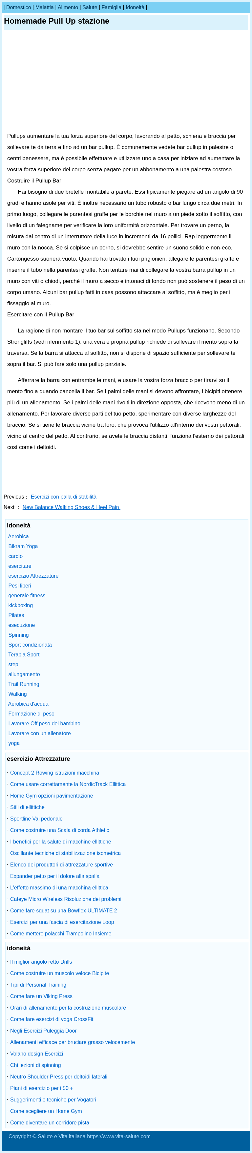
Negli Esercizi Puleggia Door (43, 1031)
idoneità (135, 7)
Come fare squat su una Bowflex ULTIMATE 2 (63, 910)
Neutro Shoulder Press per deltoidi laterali (58, 1076)
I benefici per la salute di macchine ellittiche (60, 841)
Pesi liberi (19, 585)
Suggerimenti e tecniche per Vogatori (53, 1099)
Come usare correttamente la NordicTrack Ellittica (68, 784)
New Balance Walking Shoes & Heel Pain (71, 507)
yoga (14, 743)
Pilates (16, 615)
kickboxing (20, 605)
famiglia (111, 7)
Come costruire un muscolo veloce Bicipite (59, 973)
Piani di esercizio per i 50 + (41, 1088)
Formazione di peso (31, 713)
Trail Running (23, 684)
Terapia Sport (23, 654)
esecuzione (21, 625)
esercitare (19, 566)
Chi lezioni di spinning (35, 1065)
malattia (44, 7)
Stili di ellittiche (27, 807)
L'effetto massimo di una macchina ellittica (59, 887)
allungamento (24, 674)
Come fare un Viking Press (41, 996)
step (13, 664)
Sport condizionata (30, 645)
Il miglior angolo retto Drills (41, 962)
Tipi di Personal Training (38, 985)
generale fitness (26, 595)
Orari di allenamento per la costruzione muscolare (68, 1008)
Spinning (18, 635)
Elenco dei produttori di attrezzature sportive (61, 864)
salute (89, 7)
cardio (15, 556)
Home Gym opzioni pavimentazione (51, 796)
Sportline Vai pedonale (36, 819)
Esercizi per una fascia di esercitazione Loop (62, 922)
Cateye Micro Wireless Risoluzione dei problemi (65, 899)
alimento (68, 7)
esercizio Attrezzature (33, 576)
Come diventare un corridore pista (49, 1122)
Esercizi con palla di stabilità (64, 497)
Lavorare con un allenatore (39, 733)
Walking (17, 694)
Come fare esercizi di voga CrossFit (51, 1019)
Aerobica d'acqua (28, 704)
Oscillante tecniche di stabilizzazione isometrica (65, 853)
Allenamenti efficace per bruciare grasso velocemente (72, 1042)
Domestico (18, 7)
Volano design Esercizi (36, 1054)
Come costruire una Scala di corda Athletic (59, 830)
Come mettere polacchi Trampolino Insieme (61, 933)
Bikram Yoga (23, 546)
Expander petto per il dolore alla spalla (54, 876)
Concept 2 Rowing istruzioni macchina (54, 773)
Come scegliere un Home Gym (46, 1111)
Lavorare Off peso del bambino (44, 723)
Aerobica (18, 536)
